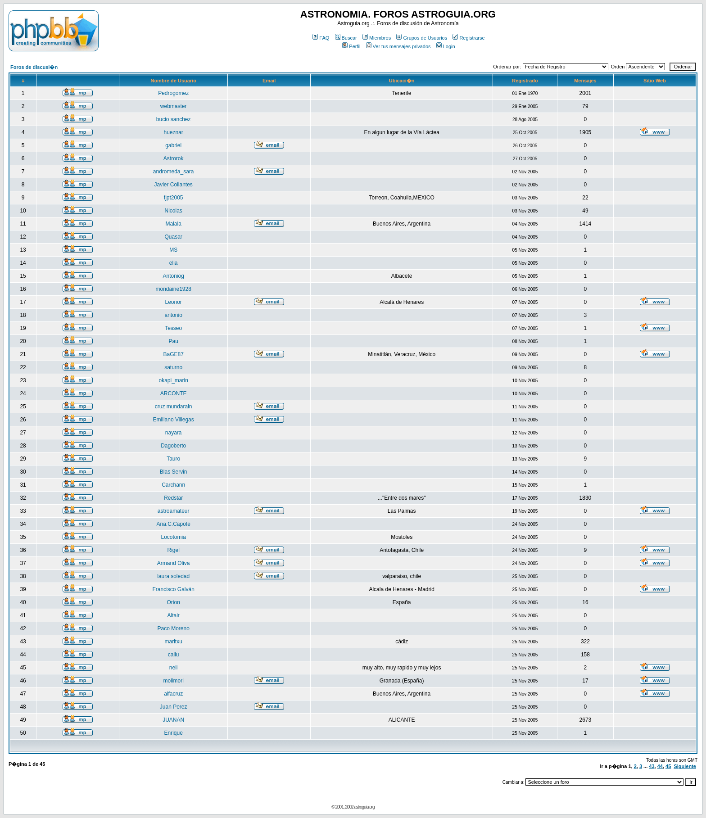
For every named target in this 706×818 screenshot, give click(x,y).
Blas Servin (173, 472)
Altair (173, 615)
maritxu (173, 641)
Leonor (173, 302)
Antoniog (173, 276)
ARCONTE (173, 393)
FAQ (320, 38)
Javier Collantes (173, 184)
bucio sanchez (173, 119)
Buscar (346, 38)
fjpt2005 (173, 197)
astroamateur (174, 511)
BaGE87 (173, 354)
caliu (173, 654)
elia (173, 263)
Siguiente (685, 766)
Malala (173, 224)
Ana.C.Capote (173, 524)
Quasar (173, 237)
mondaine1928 (173, 289)
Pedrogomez (173, 93)
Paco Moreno (174, 628)
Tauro (173, 459)
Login (445, 46)
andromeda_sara (173, 171)
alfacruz (173, 694)
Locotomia (173, 537)
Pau (173, 341)
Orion (173, 602)
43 (651, 766)
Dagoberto (173, 446)
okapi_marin (173, 380)
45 (668, 766)
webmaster (173, 106)
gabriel (173, 145)
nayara (173, 432)
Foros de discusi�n (34, 67)
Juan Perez (173, 707)
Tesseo (173, 328)
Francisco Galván (174, 589)
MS (173, 250)
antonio (173, 315)
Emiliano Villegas (173, 419)
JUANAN (173, 720)
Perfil (351, 46)
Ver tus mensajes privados (398, 46)
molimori (173, 681)
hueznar (173, 132)
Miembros (376, 38)
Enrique (173, 733)
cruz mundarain (173, 406)
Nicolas (173, 211)
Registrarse (468, 38)
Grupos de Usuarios (421, 38)
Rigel (173, 550)
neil (173, 667)
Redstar (173, 498)
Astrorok (173, 158)
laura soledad (173, 576)
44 (660, 766)
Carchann (173, 485)
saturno (173, 367)
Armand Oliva (173, 563)
